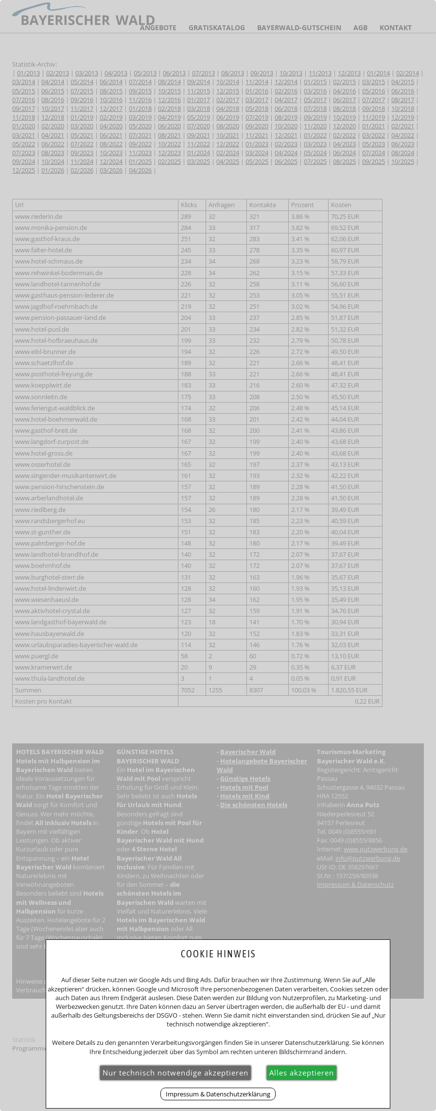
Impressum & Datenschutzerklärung (218, 1094)
